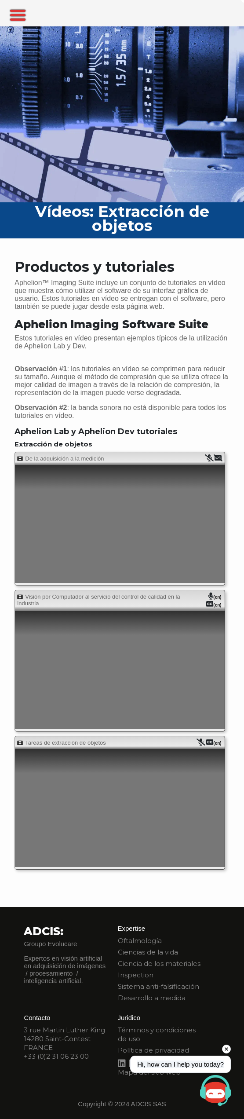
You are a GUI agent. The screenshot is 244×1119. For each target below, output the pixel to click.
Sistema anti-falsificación (158, 986)
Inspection (135, 975)
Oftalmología (140, 940)
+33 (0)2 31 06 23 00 (56, 1056)
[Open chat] (215, 1090)
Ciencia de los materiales (159, 963)
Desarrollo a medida (152, 998)
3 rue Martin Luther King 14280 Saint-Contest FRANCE (64, 1039)
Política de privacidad (153, 1050)
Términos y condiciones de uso (157, 1034)
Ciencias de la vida (148, 952)
